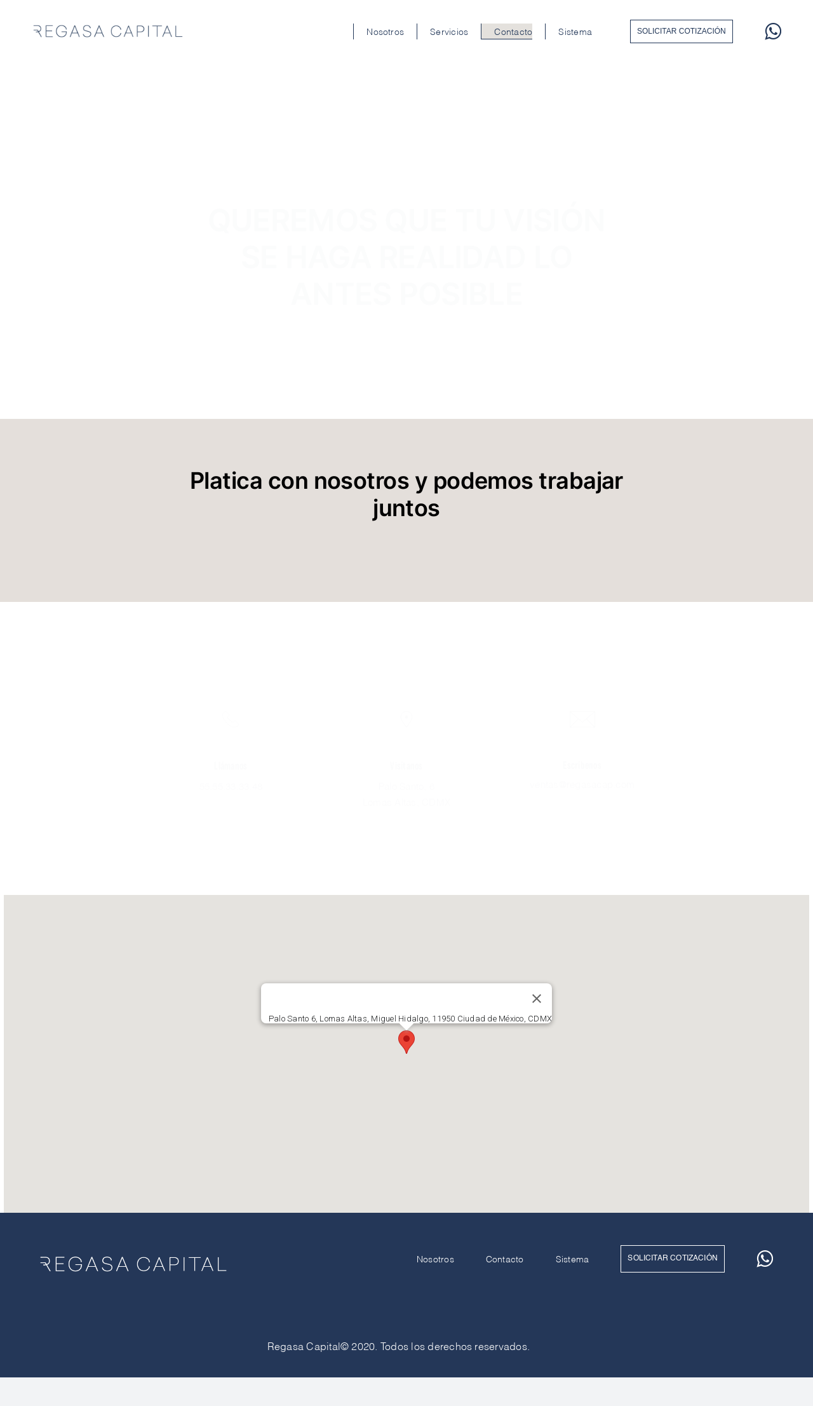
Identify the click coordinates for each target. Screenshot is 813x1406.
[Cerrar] (536, 998)
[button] (406, 1042)
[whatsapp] (773, 31)
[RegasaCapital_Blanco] (133, 1254)
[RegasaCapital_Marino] (108, 24)
